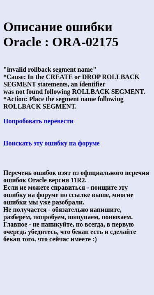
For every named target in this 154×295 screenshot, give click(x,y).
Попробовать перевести (38, 121)
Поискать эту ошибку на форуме (51, 143)
